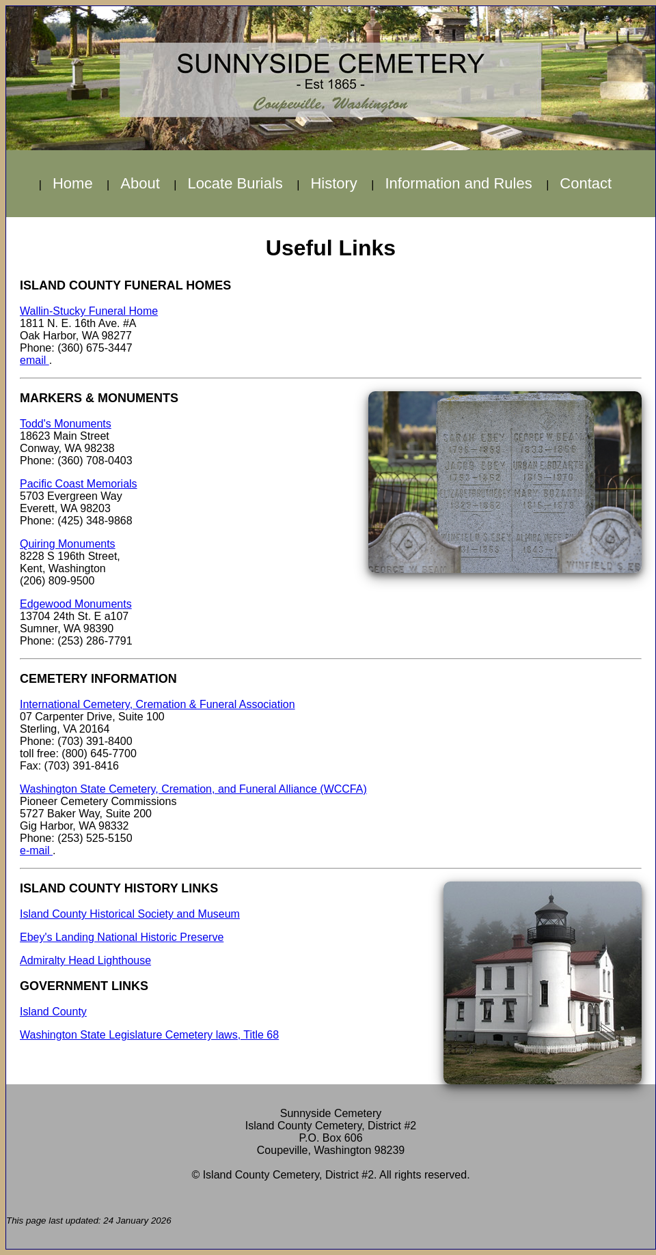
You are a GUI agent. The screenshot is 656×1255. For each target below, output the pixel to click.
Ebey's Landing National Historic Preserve (121, 937)
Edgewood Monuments (76, 604)
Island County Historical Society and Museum (130, 914)
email (34, 360)
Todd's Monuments (65, 423)
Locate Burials (234, 183)
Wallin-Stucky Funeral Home (89, 311)
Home (73, 183)
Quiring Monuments (67, 544)
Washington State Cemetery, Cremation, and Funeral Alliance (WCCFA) (193, 789)
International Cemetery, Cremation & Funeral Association (157, 704)
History (333, 183)
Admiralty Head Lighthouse (85, 960)
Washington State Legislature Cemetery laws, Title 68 (149, 1035)
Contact (586, 183)
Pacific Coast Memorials (78, 484)
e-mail (36, 850)
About (140, 183)
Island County (53, 1011)
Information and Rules (458, 183)
